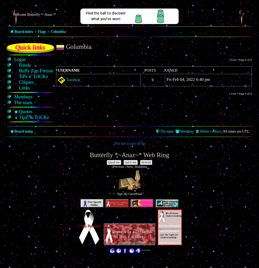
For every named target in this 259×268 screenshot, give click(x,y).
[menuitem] (20, 59)
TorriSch (73, 80)
